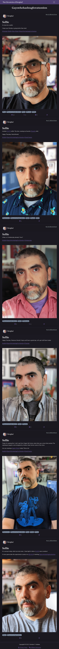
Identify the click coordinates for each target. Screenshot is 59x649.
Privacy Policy (22, 647)
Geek (23, 112)
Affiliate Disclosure (35, 647)
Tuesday (25, 424)
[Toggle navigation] (54, 2)
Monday (29, 112)
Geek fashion (6, 218)
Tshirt (36, 532)
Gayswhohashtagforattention (14, 112)
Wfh (37, 218)
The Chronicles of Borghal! (13, 2)
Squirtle (33, 218)
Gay (4, 112)
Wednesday (26, 321)
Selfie (33, 112)
